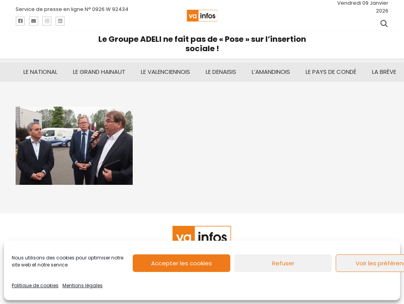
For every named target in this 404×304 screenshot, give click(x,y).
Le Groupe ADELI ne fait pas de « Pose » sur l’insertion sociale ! (202, 44)
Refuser (283, 263)
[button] (384, 23)
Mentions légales (82, 285)
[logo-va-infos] (202, 15)
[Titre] (20, 21)
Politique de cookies (35, 285)
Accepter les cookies (181, 263)
